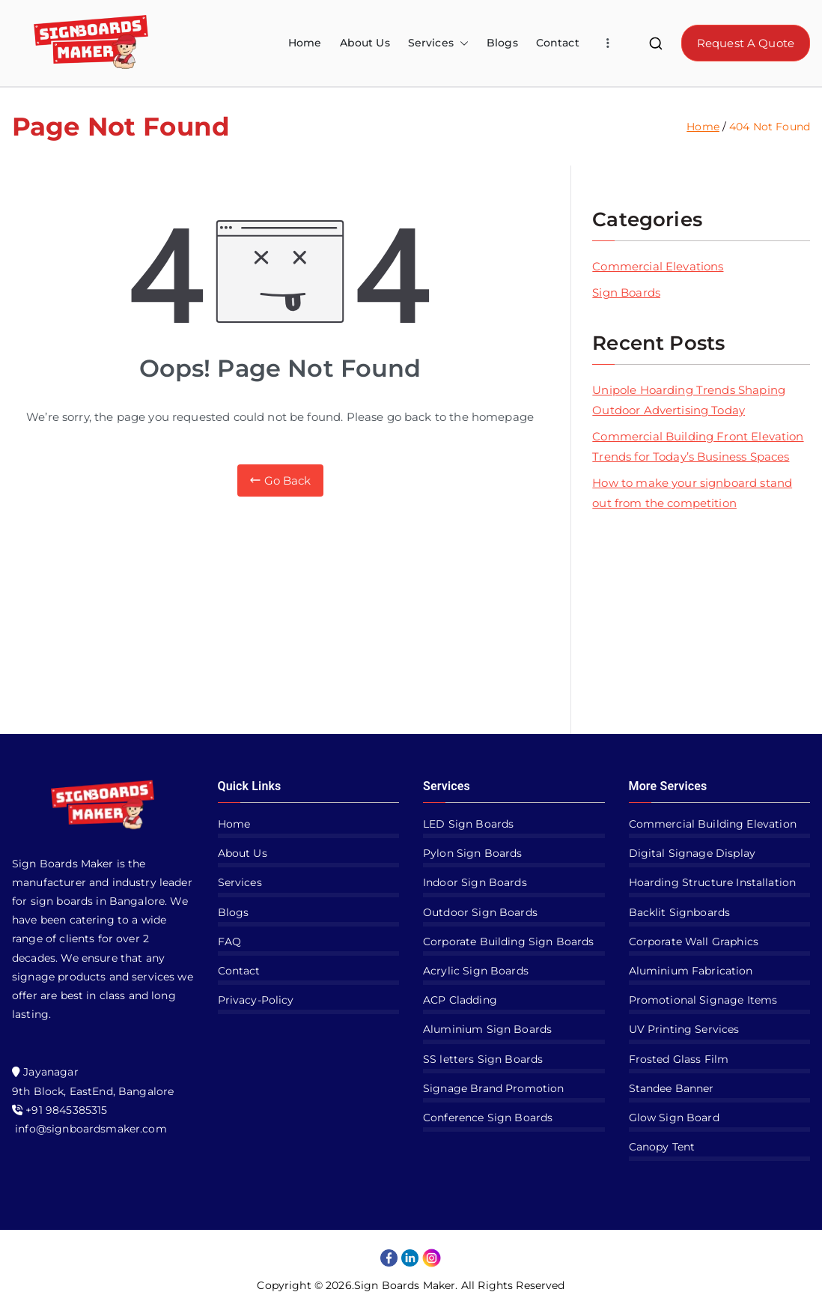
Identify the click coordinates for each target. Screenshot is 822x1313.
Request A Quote (745, 43)
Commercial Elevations (657, 266)
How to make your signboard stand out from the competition (692, 493)
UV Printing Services (684, 1029)
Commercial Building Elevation (713, 824)
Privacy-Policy (256, 1000)
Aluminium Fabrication (691, 970)
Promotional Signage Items (703, 1000)
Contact (557, 42)
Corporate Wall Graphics (693, 941)
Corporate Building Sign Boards (508, 941)
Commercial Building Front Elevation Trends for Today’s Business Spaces (697, 446)
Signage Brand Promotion (493, 1088)
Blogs (502, 42)
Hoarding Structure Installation (713, 882)
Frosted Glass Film (679, 1059)
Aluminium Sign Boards (487, 1029)
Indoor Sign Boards (475, 882)
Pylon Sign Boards (473, 853)
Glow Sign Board (674, 1117)
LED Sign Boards (468, 824)
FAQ (229, 941)
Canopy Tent (662, 1146)
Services (438, 43)
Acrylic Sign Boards (476, 970)
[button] (461, 43)
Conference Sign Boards (487, 1117)
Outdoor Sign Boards (480, 912)
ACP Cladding (460, 1000)
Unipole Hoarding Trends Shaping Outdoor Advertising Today (688, 400)
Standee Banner (671, 1088)
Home (305, 42)
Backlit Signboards (680, 912)
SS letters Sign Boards (483, 1059)
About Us (365, 42)
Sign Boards (626, 292)
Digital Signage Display (692, 853)
